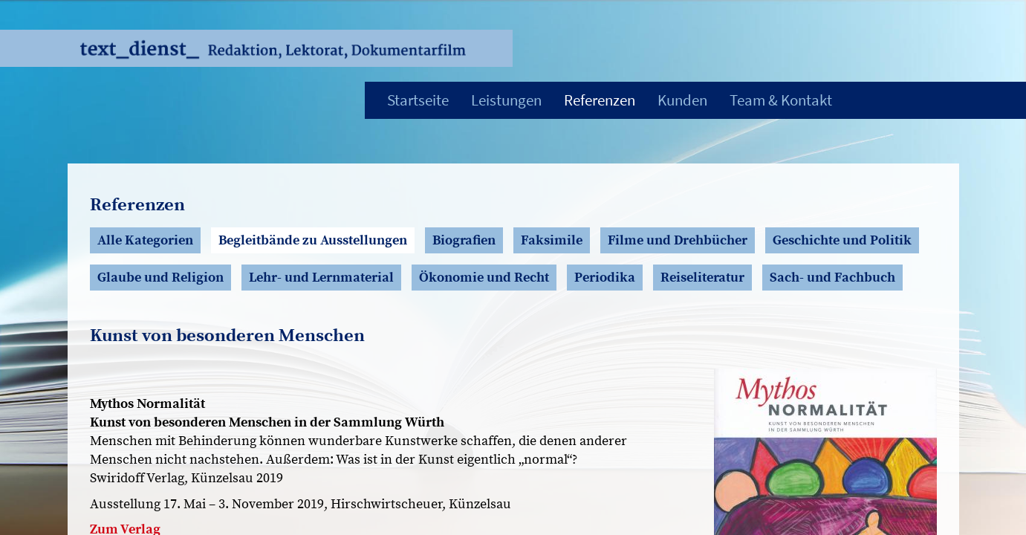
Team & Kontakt (781, 100)
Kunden (682, 100)
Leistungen (506, 100)
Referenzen (599, 100)
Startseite (418, 100)
